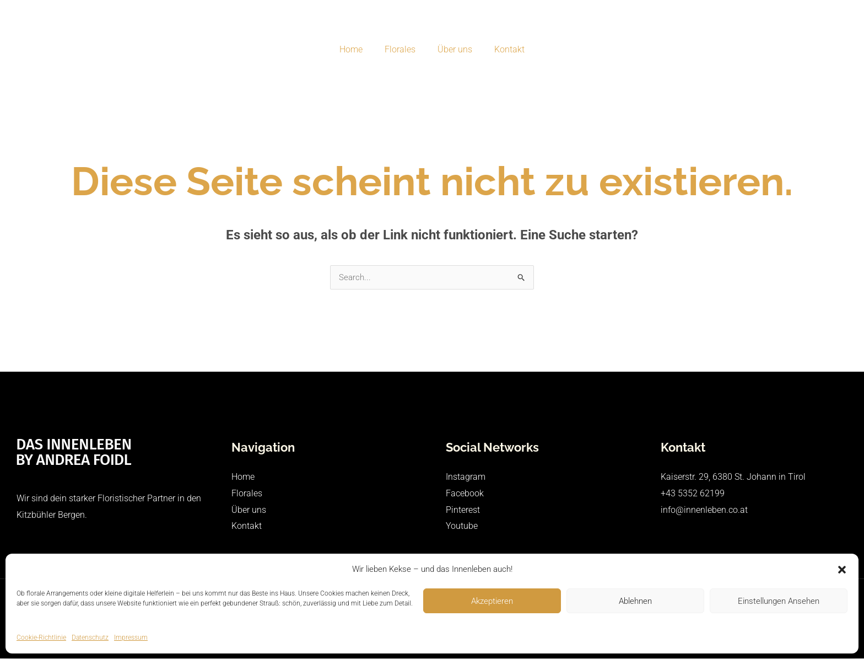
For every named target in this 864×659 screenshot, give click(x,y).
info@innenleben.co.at (704, 510)
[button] (841, 569)
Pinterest (463, 510)
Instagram (465, 477)
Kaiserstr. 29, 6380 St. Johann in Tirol (733, 477)
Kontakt (503, 49)
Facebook (465, 494)
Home (357, 49)
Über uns (452, 49)
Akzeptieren (492, 601)
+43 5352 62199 (693, 494)
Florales (402, 49)
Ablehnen (635, 601)
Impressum (131, 637)
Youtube (462, 526)
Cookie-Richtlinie (41, 637)
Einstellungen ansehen (778, 601)
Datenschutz (90, 637)
